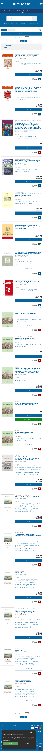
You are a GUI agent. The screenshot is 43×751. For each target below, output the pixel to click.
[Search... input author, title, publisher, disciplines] (21, 18)
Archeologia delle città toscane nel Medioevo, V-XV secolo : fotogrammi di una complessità (27, 227)
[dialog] (19, 739)
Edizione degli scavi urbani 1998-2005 (27, 497)
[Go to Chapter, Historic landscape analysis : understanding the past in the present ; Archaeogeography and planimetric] (7, 128)
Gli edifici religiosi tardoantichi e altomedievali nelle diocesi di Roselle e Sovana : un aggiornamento (27, 458)
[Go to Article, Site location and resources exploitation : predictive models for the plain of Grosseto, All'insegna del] (7, 166)
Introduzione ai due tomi (23, 682)
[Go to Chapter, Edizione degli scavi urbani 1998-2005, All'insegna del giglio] (7, 503)
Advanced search (8, 23)
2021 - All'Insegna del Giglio (20, 93)
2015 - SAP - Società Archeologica (21, 131)
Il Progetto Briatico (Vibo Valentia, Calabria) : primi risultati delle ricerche (27, 56)
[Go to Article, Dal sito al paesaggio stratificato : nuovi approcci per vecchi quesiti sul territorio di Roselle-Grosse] (7, 258)
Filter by (21, 34)
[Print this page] (40, 30)
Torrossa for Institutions (36, 743)
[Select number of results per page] (27, 37)
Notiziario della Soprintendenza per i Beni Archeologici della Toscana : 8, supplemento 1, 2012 (27, 263)
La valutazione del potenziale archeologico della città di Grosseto (26, 612)
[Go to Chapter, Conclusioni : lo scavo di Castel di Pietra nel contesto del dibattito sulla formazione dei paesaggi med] (7, 375)
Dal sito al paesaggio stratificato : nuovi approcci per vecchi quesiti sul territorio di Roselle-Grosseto (28, 254)
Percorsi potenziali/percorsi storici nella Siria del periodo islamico (28, 194)
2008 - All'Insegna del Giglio (20, 461)
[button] (34, 18)
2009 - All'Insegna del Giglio (20, 315)
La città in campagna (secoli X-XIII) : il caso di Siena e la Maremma (27, 282)
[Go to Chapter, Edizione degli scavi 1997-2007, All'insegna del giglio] (7, 344)
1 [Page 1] (18, 41)
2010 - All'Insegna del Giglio (20, 284)
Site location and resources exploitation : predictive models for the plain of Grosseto (28, 162)
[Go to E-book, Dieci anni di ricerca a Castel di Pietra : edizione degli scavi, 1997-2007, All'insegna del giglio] (7, 409)
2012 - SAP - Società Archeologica (21, 229)
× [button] (33, 732)
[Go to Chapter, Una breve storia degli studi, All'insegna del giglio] (7, 438)
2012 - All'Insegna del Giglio (20, 256)
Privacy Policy (4, 729)
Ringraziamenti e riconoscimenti (25, 313)
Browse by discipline (20, 23)
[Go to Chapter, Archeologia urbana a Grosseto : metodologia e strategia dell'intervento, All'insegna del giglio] (7, 540)
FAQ (14, 728)
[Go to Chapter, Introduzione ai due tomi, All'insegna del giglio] (7, 688)
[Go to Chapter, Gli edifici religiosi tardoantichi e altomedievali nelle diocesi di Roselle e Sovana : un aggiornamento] (7, 463)
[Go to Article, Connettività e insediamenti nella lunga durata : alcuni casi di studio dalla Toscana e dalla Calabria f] (7, 93)
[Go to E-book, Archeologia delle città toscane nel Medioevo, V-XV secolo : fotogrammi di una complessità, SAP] (7, 231)
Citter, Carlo (8, 45)
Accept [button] (11, 743)
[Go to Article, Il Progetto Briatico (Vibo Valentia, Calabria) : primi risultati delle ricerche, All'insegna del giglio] (7, 61)
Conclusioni (19, 573)
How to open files (17, 729)
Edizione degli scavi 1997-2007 (24, 338)
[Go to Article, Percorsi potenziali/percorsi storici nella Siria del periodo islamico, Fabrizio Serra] (7, 200)
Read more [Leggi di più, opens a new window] (8, 740)
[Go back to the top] (40, 748)
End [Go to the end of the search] (22, 41)
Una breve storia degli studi (24, 432)
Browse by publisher (33, 23)
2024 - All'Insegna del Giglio (20, 58)
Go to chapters (28, 419)
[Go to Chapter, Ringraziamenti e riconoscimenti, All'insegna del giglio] (7, 319)
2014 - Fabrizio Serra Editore (21, 196)
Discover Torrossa (5, 728)
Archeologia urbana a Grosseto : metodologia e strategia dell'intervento (28, 534)
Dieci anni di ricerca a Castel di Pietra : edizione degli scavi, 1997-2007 (27, 403)
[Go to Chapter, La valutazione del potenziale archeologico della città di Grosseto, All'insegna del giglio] (7, 616)
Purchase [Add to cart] (28, 74)
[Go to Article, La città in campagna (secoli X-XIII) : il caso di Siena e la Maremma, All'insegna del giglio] (7, 287)
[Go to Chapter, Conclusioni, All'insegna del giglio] (7, 579)
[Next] (25, 41)
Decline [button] (26, 743)
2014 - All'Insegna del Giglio (20, 164)
